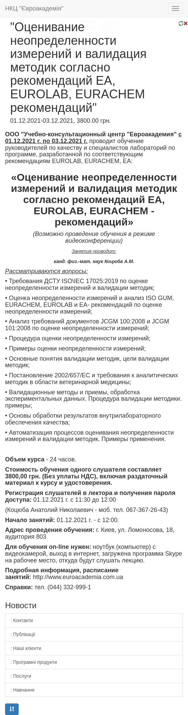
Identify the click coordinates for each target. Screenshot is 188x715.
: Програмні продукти (34, 662)
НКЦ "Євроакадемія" (34, 8)
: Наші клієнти (26, 648)
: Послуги (21, 676)
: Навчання (23, 690)
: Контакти (22, 620)
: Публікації (23, 634)
